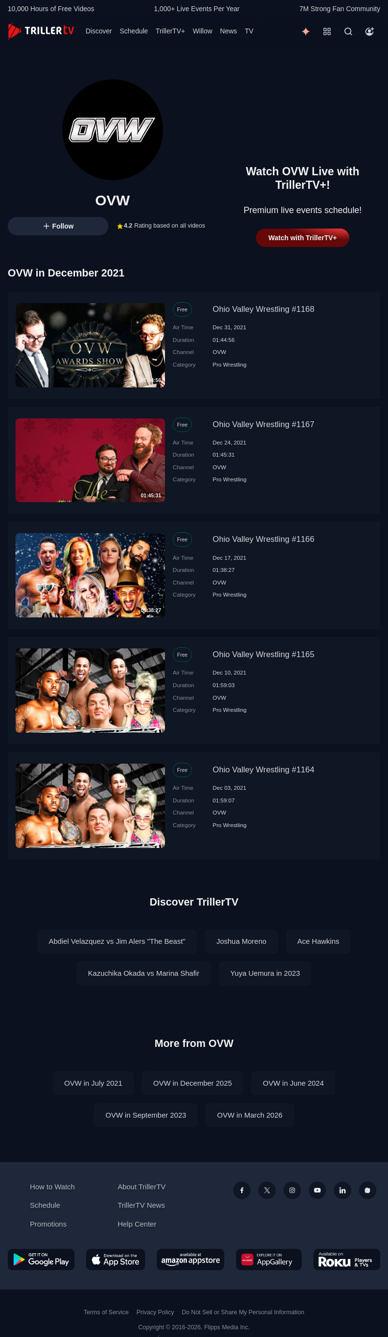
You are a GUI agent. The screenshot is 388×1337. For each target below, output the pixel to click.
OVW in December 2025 (192, 1083)
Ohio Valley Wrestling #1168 (263, 309)
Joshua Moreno (241, 941)
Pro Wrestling (230, 364)
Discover (99, 31)
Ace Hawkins (319, 941)
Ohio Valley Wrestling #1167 (263, 424)
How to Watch (52, 1187)
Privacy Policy (155, 1312)
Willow (202, 31)
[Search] (348, 31)
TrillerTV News (141, 1205)
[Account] (369, 31)
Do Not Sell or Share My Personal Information (243, 1312)
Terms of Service (106, 1312)
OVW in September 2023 (145, 1115)
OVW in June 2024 (293, 1083)
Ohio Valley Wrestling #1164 (263, 769)
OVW (219, 352)
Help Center (137, 1224)
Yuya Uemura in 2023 (265, 973)
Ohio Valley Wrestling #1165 (263, 654)
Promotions (48, 1224)
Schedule (133, 31)
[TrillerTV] (41, 31)
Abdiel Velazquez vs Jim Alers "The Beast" (117, 941)
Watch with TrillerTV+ (303, 238)
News (228, 31)
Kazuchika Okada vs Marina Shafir (143, 973)
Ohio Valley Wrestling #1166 (263, 539)
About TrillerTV (141, 1187)
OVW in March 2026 (250, 1115)
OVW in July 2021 (93, 1083)
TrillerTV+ (170, 31)
